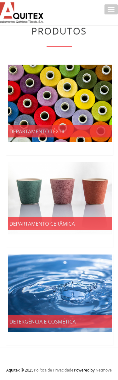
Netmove (104, 370)
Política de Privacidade (53, 370)
